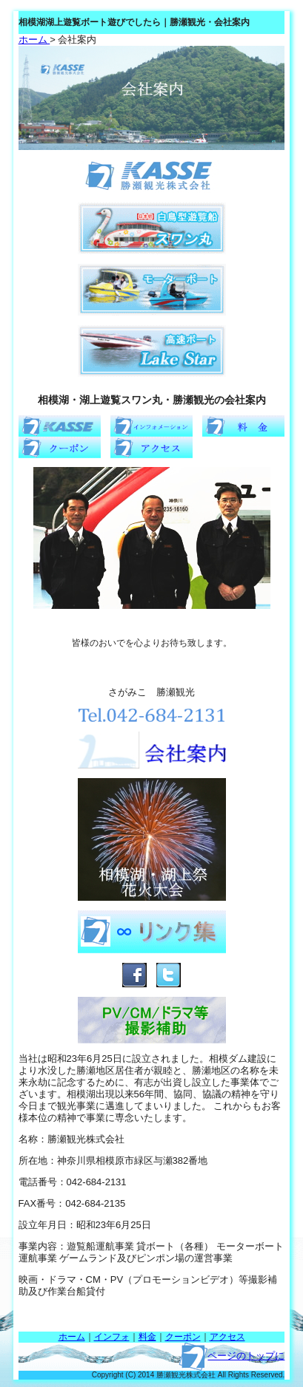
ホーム (34, 39)
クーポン (183, 1337)
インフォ (112, 1337)
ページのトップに (245, 1355)
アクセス (227, 1337)
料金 (147, 1337)
